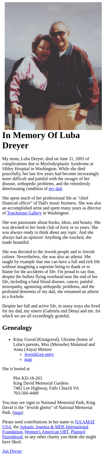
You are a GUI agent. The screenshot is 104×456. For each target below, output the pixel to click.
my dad (55, 188)
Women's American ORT (47, 431)
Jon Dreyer (12, 451)
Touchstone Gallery (24, 213)
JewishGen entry (39, 354)
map (28, 359)
